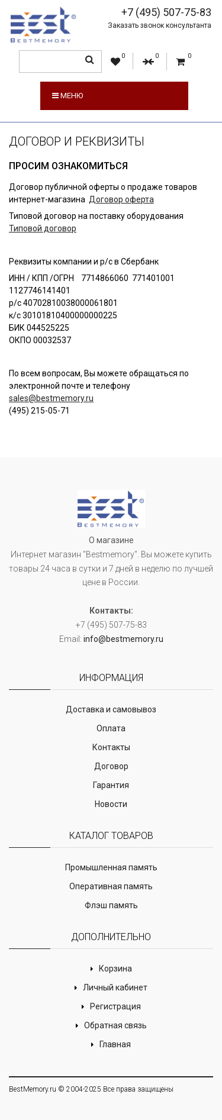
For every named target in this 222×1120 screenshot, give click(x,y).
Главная (115, 1044)
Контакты (111, 747)
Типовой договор (42, 228)
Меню (67, 95)
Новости (111, 804)
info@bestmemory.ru (123, 639)
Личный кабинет (115, 987)
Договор (111, 766)
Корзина (115, 968)
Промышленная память (111, 867)
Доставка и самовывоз (111, 709)
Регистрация (115, 1006)
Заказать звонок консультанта (159, 25)
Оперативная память (111, 886)
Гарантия (111, 785)
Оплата (111, 728)
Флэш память (111, 905)
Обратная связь (115, 1025)
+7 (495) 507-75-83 (166, 12)
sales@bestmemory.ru (51, 398)
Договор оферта (121, 199)
